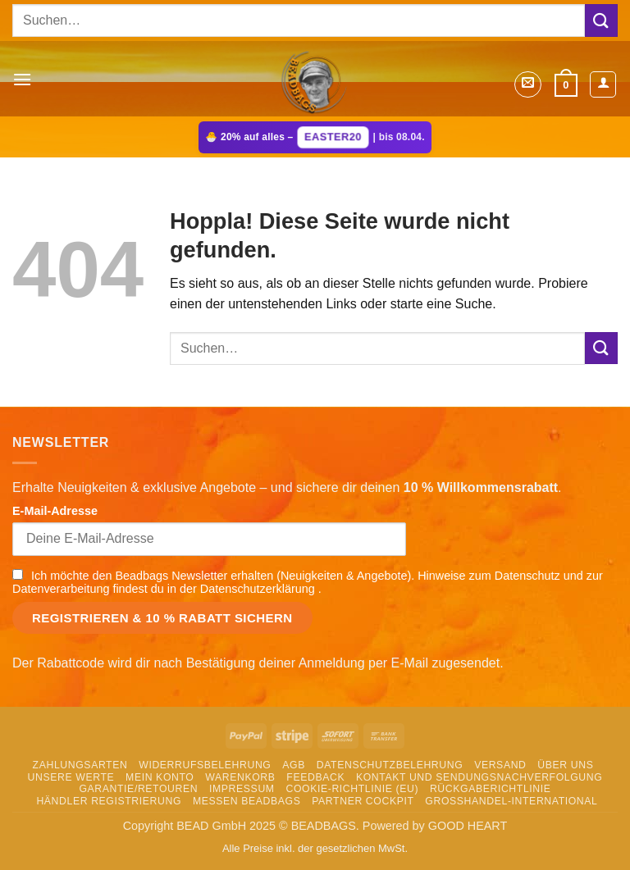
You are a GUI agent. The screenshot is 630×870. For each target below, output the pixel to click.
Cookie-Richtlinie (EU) (351, 789)
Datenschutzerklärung (259, 588)
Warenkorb (240, 777)
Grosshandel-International (511, 801)
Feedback (315, 777)
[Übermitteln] (601, 20)
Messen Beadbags (247, 801)
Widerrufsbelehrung (205, 765)
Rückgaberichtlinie (490, 789)
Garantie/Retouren (138, 789)
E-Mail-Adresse (55, 510)
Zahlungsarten (80, 765)
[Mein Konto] (603, 84)
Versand (500, 765)
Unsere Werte (71, 777)
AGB (293, 765)
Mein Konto (160, 777)
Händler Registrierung (108, 801)
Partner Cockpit (362, 801)
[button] (22, 79)
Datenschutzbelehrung (390, 765)
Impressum (242, 789)
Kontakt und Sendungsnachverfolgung (479, 777)
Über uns (565, 765)
